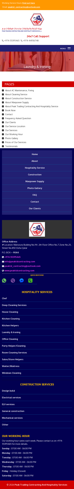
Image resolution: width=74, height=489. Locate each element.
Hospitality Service (35, 167)
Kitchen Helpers (10, 325)
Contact (9, 114)
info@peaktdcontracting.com (20, 261)
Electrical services (11, 397)
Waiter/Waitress (10, 366)
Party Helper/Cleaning (13, 345)
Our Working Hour (14, 134)
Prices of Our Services (15, 142)
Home (35, 154)
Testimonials (11, 146)
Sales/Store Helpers (12, 359)
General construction (13, 411)
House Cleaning (10, 312)
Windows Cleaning (11, 373)
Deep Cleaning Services (14, 305)
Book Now (10, 110)
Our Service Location (15, 126)
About (35, 161)
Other (5, 424)
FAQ (35, 195)
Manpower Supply (34, 181)
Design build (8, 390)
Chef (4, 298)
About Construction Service (18, 98)
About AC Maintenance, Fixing (19, 90)
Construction (35, 174)
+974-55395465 (12, 257)
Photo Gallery (11, 138)
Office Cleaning (10, 339)
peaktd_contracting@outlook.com (24, 7)
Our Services (11, 130)
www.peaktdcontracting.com (19, 270)
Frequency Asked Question (18, 118)
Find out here (28, 3)
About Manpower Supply (17, 102)
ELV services (8, 404)
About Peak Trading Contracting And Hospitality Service (31, 106)
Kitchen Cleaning (11, 318)
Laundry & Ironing (11, 332)
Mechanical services (12, 418)
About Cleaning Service (16, 94)
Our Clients (10, 122)
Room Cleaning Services (14, 352)
